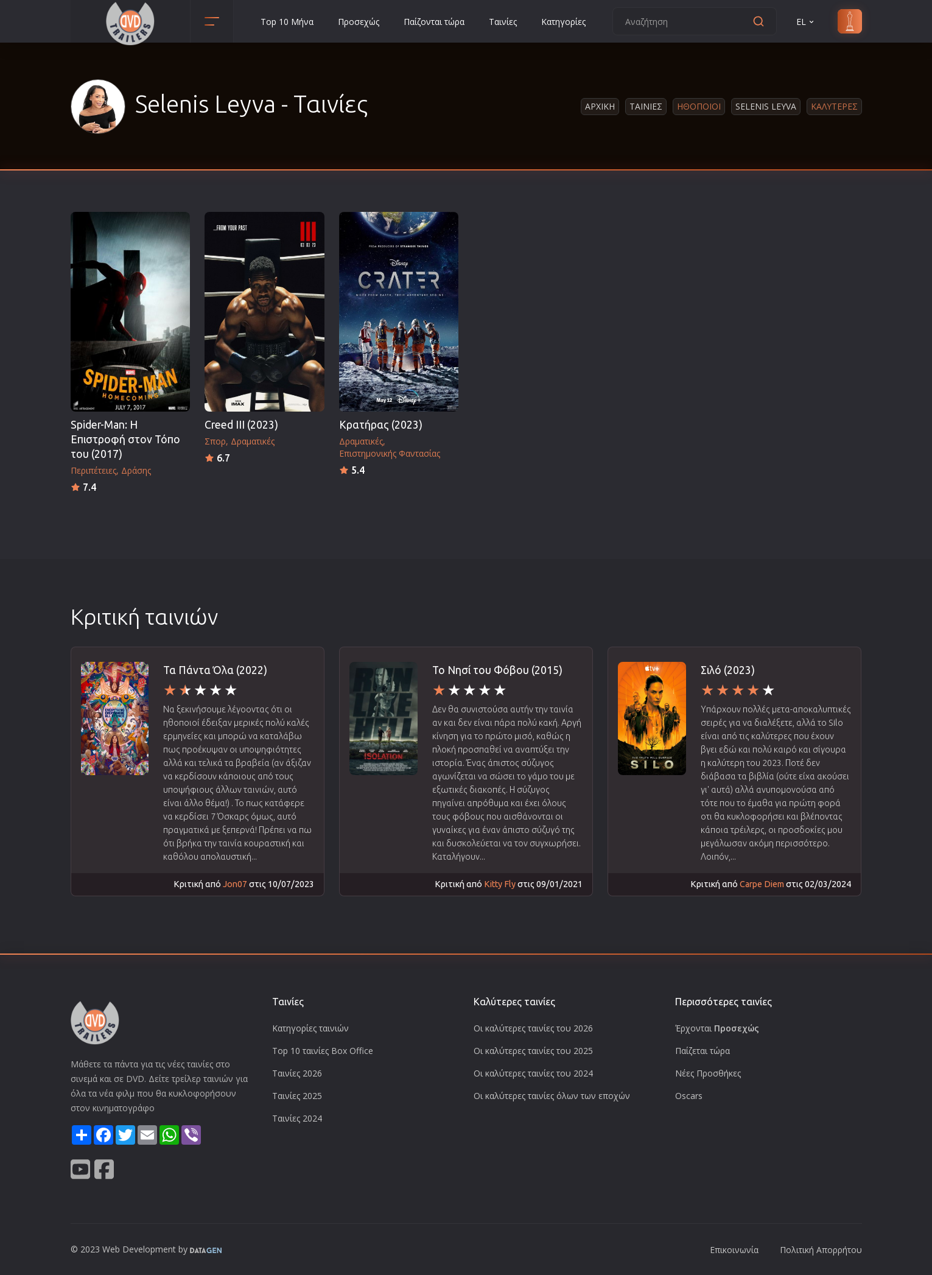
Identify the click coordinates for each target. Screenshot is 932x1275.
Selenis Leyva (765, 106)
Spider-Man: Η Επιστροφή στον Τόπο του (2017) (125, 439)
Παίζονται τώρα (434, 21)
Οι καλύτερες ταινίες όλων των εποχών (552, 1095)
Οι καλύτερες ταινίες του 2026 (533, 1028)
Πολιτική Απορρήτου (821, 1250)
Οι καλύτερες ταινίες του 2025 (533, 1050)
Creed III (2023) (241, 424)
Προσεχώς (358, 21)
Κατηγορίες (563, 21)
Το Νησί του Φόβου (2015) (497, 670)
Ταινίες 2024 (297, 1118)
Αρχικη (600, 106)
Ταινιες (645, 106)
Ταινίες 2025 (297, 1095)
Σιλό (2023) (728, 670)
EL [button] (806, 21)
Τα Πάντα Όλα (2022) (215, 670)
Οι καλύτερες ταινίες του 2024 (533, 1073)
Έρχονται (717, 1028)
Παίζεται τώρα (702, 1050)
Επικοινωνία (734, 1250)
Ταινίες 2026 (297, 1073)
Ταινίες (503, 21)
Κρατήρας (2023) (380, 424)
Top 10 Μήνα (287, 21)
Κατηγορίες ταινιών (310, 1028)
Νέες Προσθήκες (708, 1073)
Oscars (689, 1095)
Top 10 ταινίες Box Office (322, 1050)
